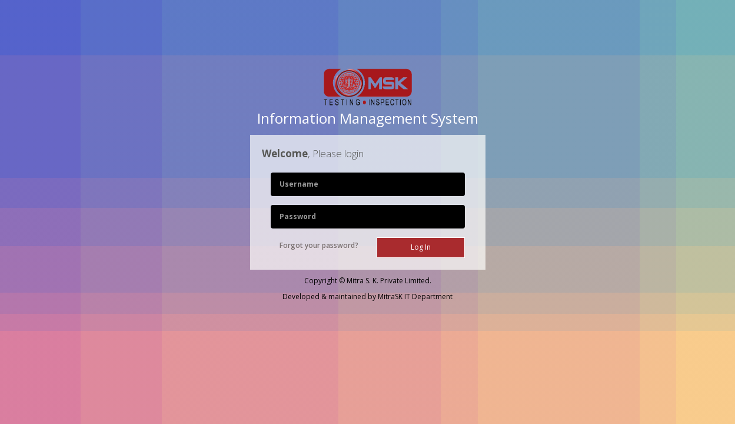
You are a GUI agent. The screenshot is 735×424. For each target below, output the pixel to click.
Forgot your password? (319, 245)
